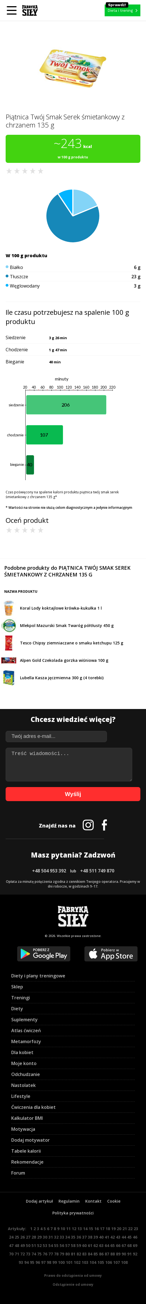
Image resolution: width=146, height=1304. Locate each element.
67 (124, 1245)
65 (112, 1245)
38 (90, 1237)
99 (54, 1262)
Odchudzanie (25, 1074)
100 (61, 1262)
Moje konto (24, 1063)
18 (107, 1228)
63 (101, 1245)
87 (107, 1254)
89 (118, 1254)
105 (100, 1262)
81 (73, 1254)
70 (11, 1254)
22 (130, 1228)
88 (112, 1254)
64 (107, 1245)
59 (79, 1245)
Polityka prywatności (73, 1213)
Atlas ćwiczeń (26, 1030)
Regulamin (69, 1201)
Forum (18, 1173)
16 (96, 1228)
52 (39, 1245)
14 (85, 1228)
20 (119, 1228)
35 (73, 1237)
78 (56, 1254)
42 (112, 1237)
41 (107, 1237)
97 (43, 1262)
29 (39, 1237)
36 (79, 1237)
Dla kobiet (22, 1052)
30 (45, 1237)
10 (62, 1228)
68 (129, 1245)
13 (79, 1228)
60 (84, 1245)
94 (26, 1262)
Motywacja (23, 1129)
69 (135, 1245)
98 (49, 1262)
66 (118, 1245)
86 (101, 1254)
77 (50, 1254)
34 (67, 1237)
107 (116, 1262)
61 (90, 1245)
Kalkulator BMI (27, 1118)
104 (92, 1262)
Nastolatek (23, 1085)
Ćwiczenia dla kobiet (33, 1107)
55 (56, 1245)
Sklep (17, 987)
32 (56, 1237)
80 (67, 1254)
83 (84, 1254)
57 (67, 1245)
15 (91, 1228)
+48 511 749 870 (97, 871)
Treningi (20, 998)
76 (45, 1254)
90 (124, 1254)
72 (22, 1254)
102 (77, 1262)
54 (50, 1245)
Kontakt (93, 1201)
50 (28, 1245)
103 (85, 1262)
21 (124, 1228)
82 (79, 1254)
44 (124, 1237)
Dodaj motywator (30, 1140)
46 (135, 1237)
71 (17, 1254)
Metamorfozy (26, 1041)
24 (11, 1237)
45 (129, 1237)
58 (73, 1245)
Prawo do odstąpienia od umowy (73, 1275)
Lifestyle (20, 1096)
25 (17, 1237)
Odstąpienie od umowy (73, 1284)
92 (135, 1254)
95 (32, 1262)
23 (136, 1228)
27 (28, 1237)
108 (124, 1262)
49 (22, 1245)
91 (129, 1254)
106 (108, 1262)
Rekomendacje (27, 1162)
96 (37, 1262)
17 (102, 1228)
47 (11, 1245)
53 (45, 1245)
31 (50, 1237)
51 (34, 1245)
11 (68, 1228)
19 (113, 1228)
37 (84, 1237)
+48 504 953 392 (49, 871)
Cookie (113, 1201)
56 (62, 1245)
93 (21, 1262)
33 (62, 1237)
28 (34, 1237)
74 (34, 1254)
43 (118, 1237)
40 (101, 1237)
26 (22, 1237)
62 (95, 1245)
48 (17, 1245)
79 (62, 1254)
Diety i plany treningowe (38, 976)
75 (39, 1254)
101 (69, 1262)
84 (90, 1254)
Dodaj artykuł (39, 1201)
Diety (17, 1009)
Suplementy (24, 1019)
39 (95, 1237)
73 (28, 1254)
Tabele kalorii (26, 1151)
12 (74, 1228)
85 (95, 1254)
